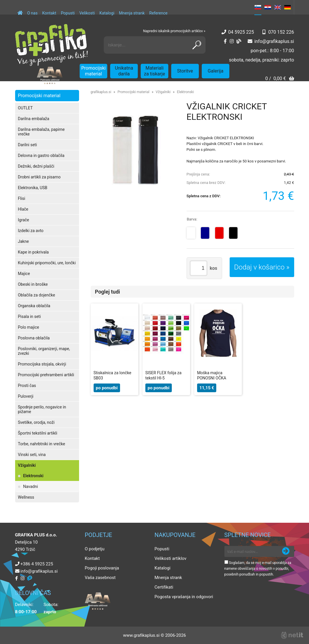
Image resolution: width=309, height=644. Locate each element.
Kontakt (49, 13)
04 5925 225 (241, 32)
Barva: (192, 219)
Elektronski (33, 475)
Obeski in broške (33, 284)
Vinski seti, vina (32, 454)
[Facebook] (225, 41)
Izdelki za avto (31, 230)
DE (287, 7)
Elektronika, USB (32, 187)
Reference (158, 13)
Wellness (26, 497)
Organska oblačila (34, 305)
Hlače (23, 209)
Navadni (30, 486)
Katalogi (106, 13)
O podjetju (95, 548)
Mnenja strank (131, 13)
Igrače (23, 220)
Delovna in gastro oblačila (41, 155)
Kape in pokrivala (33, 252)
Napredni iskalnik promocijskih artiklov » (174, 31)
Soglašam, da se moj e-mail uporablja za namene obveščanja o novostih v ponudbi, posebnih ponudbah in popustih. (257, 568)
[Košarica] (279, 79)
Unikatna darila (124, 71)
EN (277, 7)
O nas (32, 13)
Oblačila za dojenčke (36, 295)
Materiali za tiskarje (154, 71)
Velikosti (87, 13)
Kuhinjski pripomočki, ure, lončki (47, 263)
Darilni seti (27, 144)
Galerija (216, 71)
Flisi (21, 198)
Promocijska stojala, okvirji (42, 364)
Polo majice (28, 327)
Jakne (23, 241)
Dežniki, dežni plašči (36, 166)
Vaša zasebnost (100, 577)
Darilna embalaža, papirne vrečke (41, 131)
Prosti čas (27, 385)
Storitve (185, 71)
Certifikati (164, 587)
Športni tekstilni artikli (37, 433)
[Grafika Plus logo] (51, 45)
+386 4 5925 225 (36, 564)
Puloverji (25, 396)
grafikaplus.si (101, 92)
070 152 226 (281, 32)
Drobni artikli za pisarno (39, 177)
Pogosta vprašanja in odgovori (184, 596)
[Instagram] (232, 41)
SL (257, 7)
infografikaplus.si (274, 41)
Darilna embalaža (33, 118)
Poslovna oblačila (34, 338)
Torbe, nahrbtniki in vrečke (41, 444)
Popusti (68, 13)
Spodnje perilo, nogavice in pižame (42, 409)
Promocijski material (93, 71)
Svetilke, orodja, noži (36, 422)
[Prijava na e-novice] (285, 551)
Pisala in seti (29, 316)
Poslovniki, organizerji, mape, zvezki (44, 351)
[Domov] (20, 10)
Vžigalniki (27, 465)
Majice (24, 273)
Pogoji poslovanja (102, 568)
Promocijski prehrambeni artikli (46, 374)
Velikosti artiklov (171, 558)
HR (267, 7)
